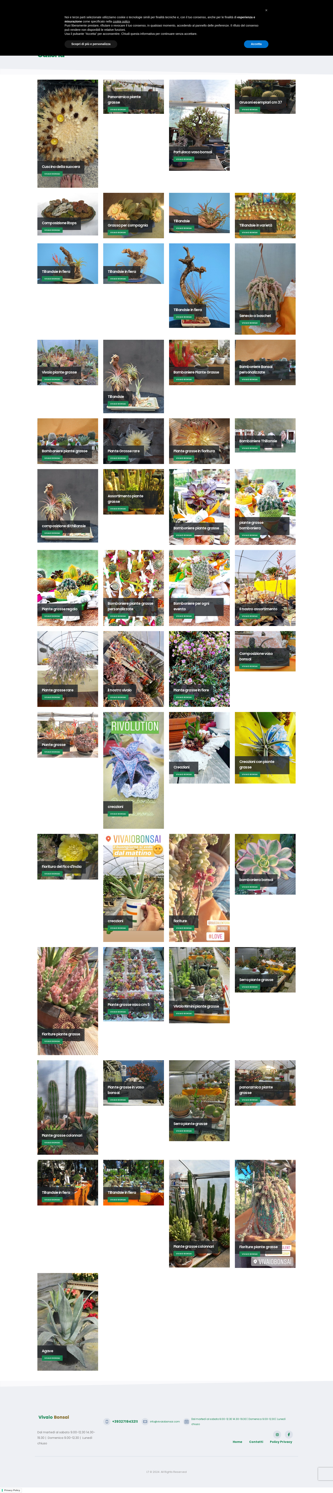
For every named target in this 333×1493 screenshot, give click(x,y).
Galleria (223, 24)
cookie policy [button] (121, 1459)
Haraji (158, 24)
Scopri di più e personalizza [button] (90, 1481)
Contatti (271, 24)
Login (289, 24)
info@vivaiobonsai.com (96, 6)
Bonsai (142, 24)
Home (101, 24)
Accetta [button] (256, 1481)
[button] (266, 1447)
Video (254, 24)
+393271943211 (58, 6)
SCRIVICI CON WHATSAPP (271, 6)
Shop (239, 24)
